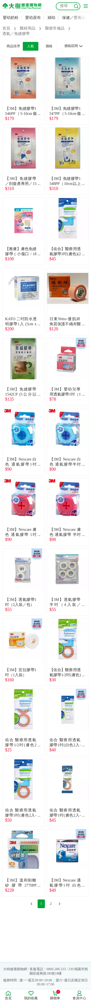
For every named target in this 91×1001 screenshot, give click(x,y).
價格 (49, 46)
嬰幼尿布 (33, 18)
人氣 (30, 46)
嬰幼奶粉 (10, 18)
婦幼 (51, 18)
